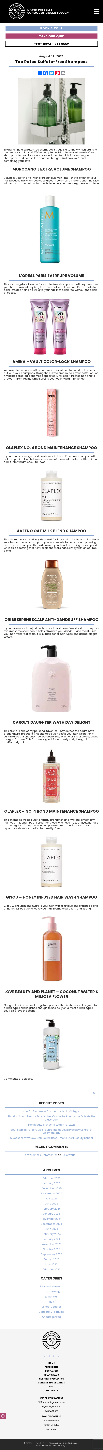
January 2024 (51, 1239)
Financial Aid (51, 1374)
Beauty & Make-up (51, 1286)
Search (94, 1093)
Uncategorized (51, 1317)
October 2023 (51, 1249)
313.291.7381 (51, 1429)
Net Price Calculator (51, 1378)
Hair (51, 1301)
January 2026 (51, 1183)
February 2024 (51, 1234)
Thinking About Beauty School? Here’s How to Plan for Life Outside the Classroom (51, 1118)
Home (51, 1363)
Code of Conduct (43, 1445)
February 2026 (51, 1178)
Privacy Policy (59, 1445)
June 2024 (51, 1229)
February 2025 (51, 1208)
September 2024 (51, 1224)
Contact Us (51, 1390)
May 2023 (51, 1264)
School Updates (51, 1306)
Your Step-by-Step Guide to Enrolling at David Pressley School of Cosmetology (51, 1131)
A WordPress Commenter (41, 1155)
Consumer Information (51, 1382)
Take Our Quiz (51, 36)
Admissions (51, 1367)
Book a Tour (51, 28)
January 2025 (51, 1213)
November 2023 (51, 1244)
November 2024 (51, 1219)
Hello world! (69, 1155)
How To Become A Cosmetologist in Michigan (51, 1111)
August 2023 (51, 1259)
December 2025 (51, 1188)
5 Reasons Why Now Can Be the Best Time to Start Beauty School (51, 1138)
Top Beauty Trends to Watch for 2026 (51, 1124)
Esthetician (51, 1296)
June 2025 (51, 1203)
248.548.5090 (51, 1411)
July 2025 (52, 1198)
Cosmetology (51, 1291)
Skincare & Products (51, 1312)
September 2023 (51, 1254)
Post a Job (51, 1371)
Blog (51, 1386)
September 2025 (51, 1193)
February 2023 (51, 1269)
